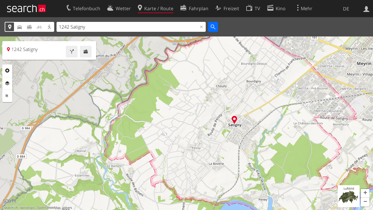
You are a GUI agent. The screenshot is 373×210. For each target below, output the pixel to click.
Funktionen (7, 96)
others (67, 208)
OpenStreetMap (49, 208)
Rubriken (7, 70)
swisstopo (27, 208)
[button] (365, 193)
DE (346, 9)
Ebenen (7, 83)
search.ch (11, 208)
